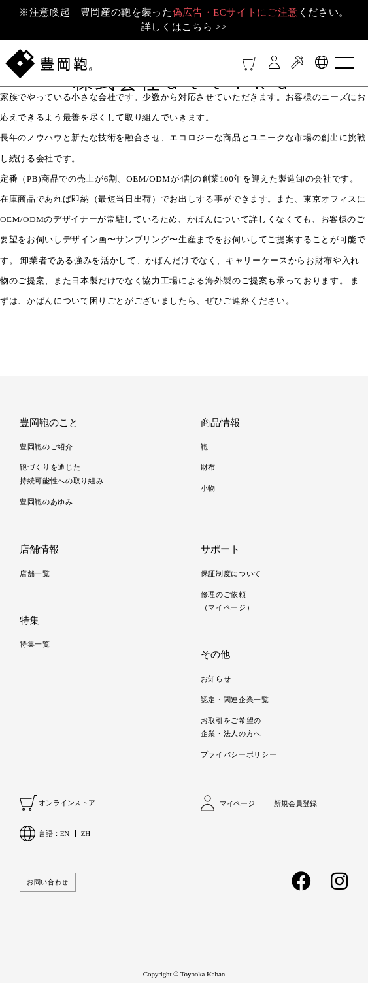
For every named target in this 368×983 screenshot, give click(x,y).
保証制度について (231, 573)
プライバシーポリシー (239, 754)
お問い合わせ (48, 882)
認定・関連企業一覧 (235, 699)
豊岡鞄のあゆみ (46, 502)
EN (64, 833)
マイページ (237, 803)
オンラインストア (67, 803)
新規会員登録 (295, 803)
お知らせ (216, 679)
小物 (208, 488)
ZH (85, 833)
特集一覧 (35, 644)
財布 (208, 467)
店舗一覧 (35, 573)
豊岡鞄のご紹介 (46, 447)
